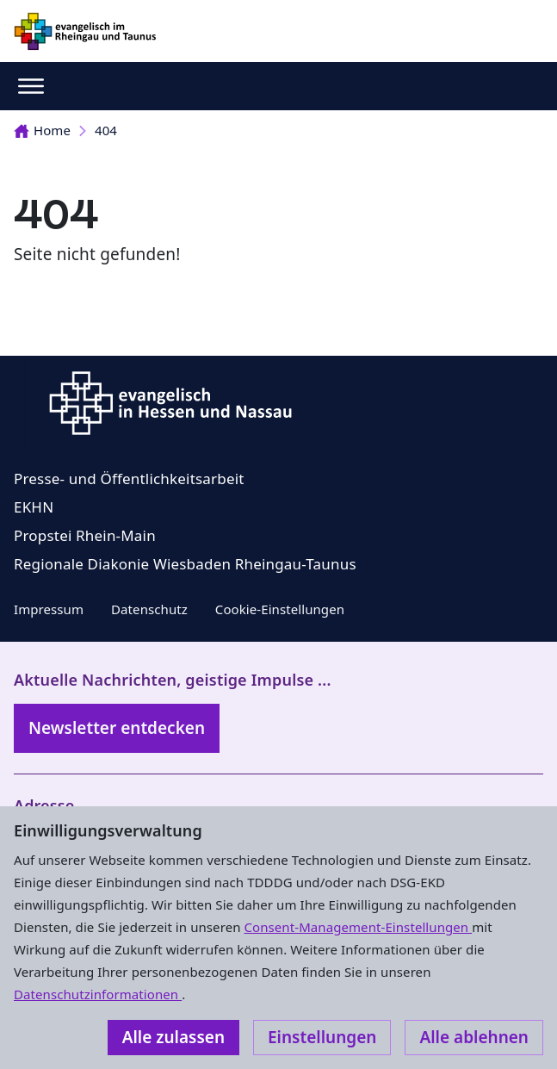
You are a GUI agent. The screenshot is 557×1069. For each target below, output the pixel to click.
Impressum (49, 609)
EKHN (33, 507)
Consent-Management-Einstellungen (358, 926)
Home (42, 130)
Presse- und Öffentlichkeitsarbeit (129, 478)
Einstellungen (322, 1037)
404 (106, 130)
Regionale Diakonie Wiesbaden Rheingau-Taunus (185, 564)
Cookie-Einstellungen (279, 609)
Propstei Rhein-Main (85, 535)
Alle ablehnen (474, 1037)
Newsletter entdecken (116, 728)
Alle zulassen (173, 1037)
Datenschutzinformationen (98, 994)
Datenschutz (149, 609)
